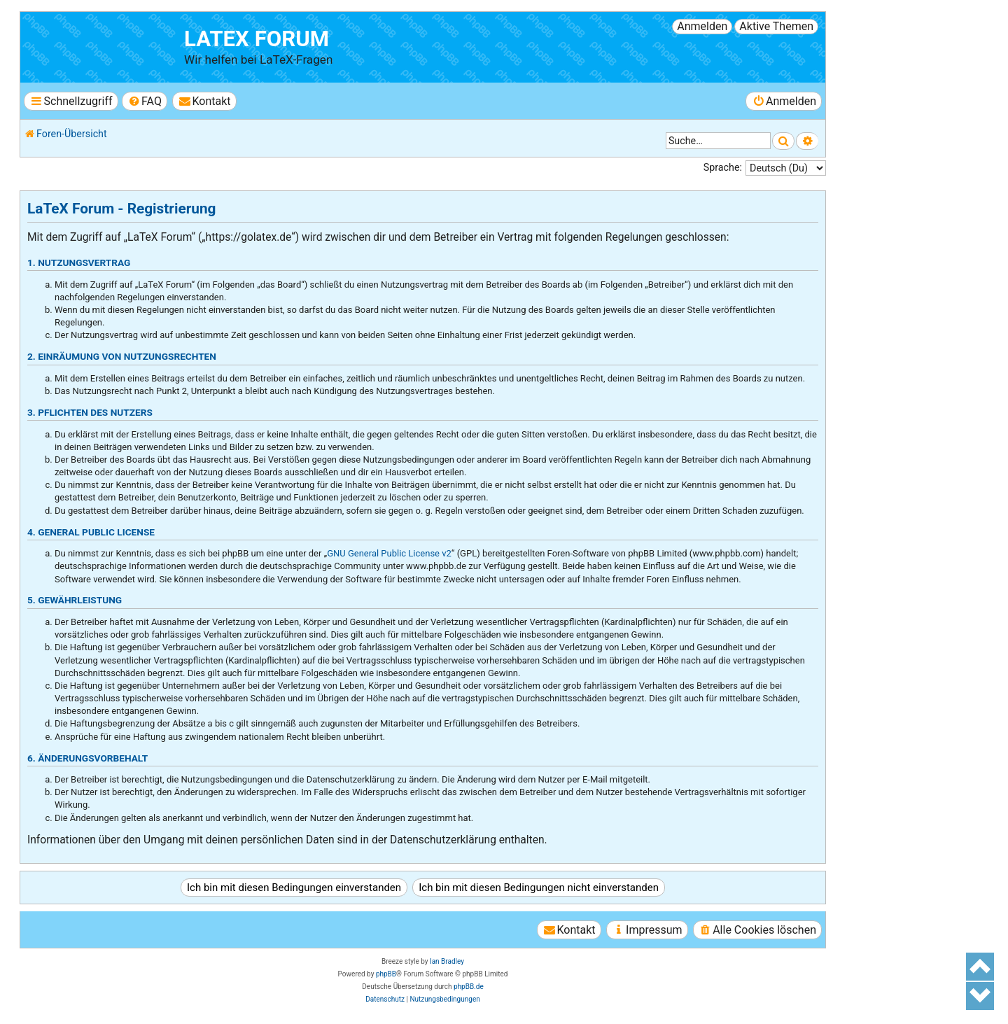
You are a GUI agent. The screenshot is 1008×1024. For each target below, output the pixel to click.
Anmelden (702, 26)
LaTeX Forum (256, 39)
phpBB (386, 974)
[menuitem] (144, 101)
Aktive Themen (776, 26)
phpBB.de (469, 986)
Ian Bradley (447, 961)
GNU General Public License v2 (389, 553)
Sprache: (723, 167)
